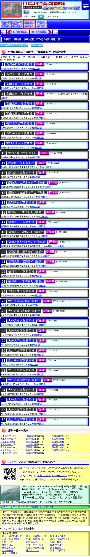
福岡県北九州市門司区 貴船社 (27, 241)
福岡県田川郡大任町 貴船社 (25, 212)
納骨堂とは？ (8, 548)
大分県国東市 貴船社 (21, 350)
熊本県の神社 (6, 453)
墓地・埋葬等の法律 (36, 536)
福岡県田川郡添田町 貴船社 (25, 231)
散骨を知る (7, 545)
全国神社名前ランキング (14, 45)
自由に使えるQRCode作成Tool (51, 475)
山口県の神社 (32, 444)
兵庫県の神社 (32, 439)
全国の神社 (37, 45)
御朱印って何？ (58, 536)
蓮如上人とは (32, 550)
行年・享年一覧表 (35, 545)
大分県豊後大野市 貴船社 (24, 380)
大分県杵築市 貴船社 (21, 320)
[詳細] (40, 64)
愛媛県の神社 (32, 447)
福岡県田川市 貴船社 (21, 222)
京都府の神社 (58, 436)
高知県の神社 (58, 447)
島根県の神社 (58, 442)
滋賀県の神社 (32, 436)
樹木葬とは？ (56, 545)
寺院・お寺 (55, 542)
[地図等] (36, 68)
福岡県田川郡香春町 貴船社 (25, 251)
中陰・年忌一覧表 (35, 548)
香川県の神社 (6, 447)
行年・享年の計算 (35, 539)
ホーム (41, 16)
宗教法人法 (31, 542)
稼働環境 (36, 506)
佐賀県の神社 (32, 450)
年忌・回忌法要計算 (12, 536)
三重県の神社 (6, 436)
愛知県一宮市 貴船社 (21, 163)
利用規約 (49, 506)
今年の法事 (7, 550)
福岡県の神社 (6, 450)
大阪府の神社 (6, 439)
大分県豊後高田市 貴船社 (24, 301)
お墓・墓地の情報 (11, 539)
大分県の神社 (32, 453)
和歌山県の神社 (7, 442)
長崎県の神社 (58, 450)
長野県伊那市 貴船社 (19, 123)
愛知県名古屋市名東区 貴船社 (27, 182)
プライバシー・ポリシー (14, 506)
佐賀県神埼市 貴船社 (21, 291)
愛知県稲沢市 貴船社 (19, 143)
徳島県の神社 (58, 444)
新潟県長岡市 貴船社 (19, 64)
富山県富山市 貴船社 (19, 84)
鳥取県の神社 (32, 442)
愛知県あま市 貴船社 (21, 202)
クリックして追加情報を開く (19, 528)
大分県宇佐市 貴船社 (21, 340)
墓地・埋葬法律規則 (60, 539)
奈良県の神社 (58, 439)
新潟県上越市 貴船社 (19, 74)
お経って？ (7, 542)
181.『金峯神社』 (19, 32)
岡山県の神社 (6, 444)
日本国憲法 (55, 548)
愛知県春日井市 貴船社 (22, 153)
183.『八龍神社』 (39, 32)
